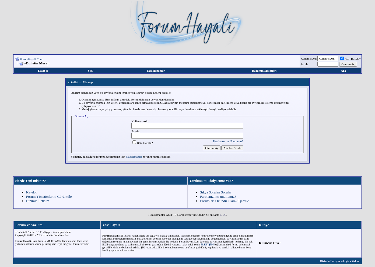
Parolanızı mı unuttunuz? (218, 197)
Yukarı (356, 261)
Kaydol (31, 192)
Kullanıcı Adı (309, 58)
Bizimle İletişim (37, 201)
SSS (90, 70)
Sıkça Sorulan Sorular (216, 192)
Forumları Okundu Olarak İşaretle (224, 201)
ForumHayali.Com (31, 59)
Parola (304, 64)
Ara (343, 70)
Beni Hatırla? (350, 59)
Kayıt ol (43, 70)
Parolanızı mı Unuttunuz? (228, 141)
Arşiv (345, 261)
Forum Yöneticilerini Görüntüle (49, 197)
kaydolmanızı (134, 156)
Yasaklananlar (155, 70)
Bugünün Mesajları (264, 70)
